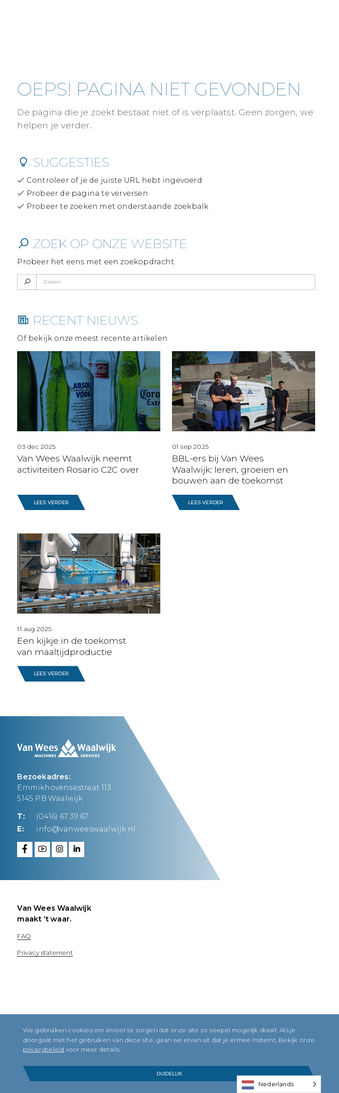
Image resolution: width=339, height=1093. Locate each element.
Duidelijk (169, 1073)
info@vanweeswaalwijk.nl (86, 827)
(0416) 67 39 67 (62, 815)
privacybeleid (92, 1049)
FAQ (24, 934)
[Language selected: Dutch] (279, 1084)
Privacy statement (44, 951)
